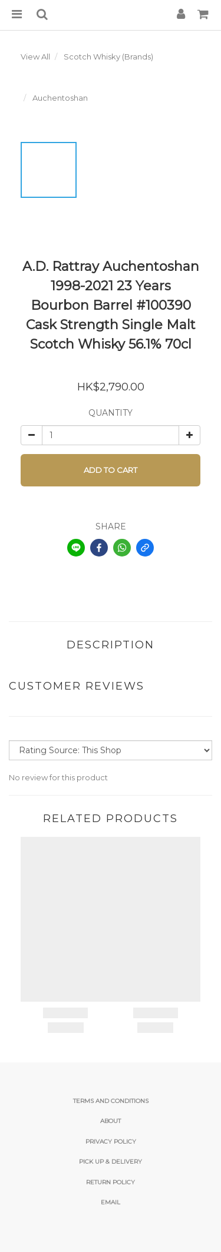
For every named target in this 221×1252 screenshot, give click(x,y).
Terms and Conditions (111, 1101)
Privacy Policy (110, 1141)
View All (35, 56)
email (110, 1202)
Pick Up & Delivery (110, 1161)
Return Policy (110, 1182)
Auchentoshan (60, 97)
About (110, 1121)
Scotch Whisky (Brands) (108, 56)
